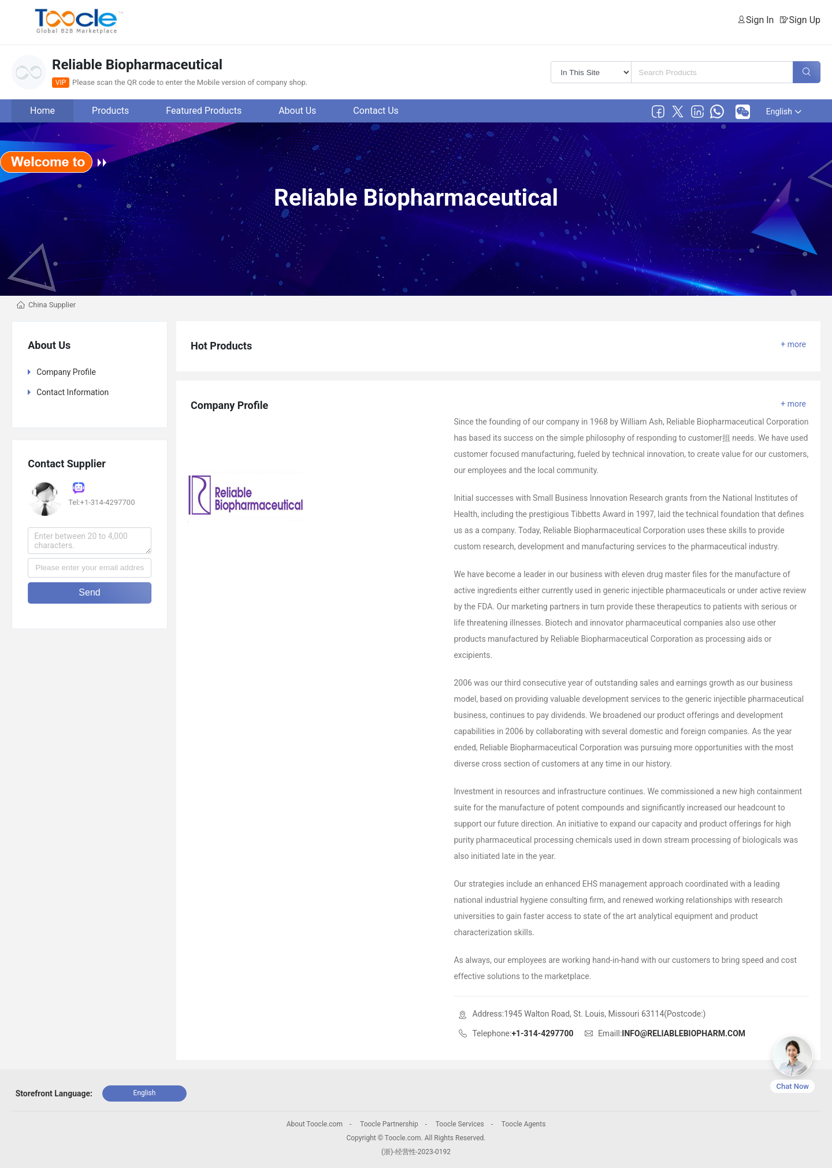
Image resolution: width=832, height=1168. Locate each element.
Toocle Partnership (389, 1124)
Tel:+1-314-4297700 (101, 502)
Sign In (760, 19)
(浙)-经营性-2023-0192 (416, 1152)
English (783, 111)
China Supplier (52, 304)
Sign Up (804, 19)
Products (110, 110)
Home (42, 110)
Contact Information (72, 392)
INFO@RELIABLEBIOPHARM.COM (683, 1033)
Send (89, 592)
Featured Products (204, 110)
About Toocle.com (315, 1124)
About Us (297, 110)
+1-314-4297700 (542, 1033)
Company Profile (66, 372)
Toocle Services (460, 1124)
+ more (793, 344)
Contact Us (376, 110)
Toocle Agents (523, 1124)
